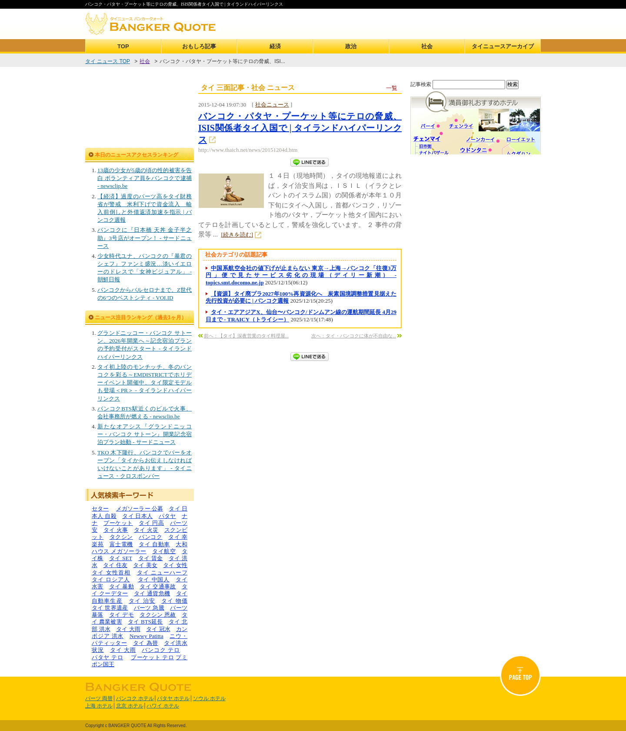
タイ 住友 (115, 565)
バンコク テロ (161, 650)
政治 (350, 46)
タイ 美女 (145, 565)
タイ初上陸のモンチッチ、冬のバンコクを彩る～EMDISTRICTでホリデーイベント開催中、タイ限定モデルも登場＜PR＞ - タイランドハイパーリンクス (144, 383)
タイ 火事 (115, 530)
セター (100, 508)
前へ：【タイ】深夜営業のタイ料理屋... (246, 335)
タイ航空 (164, 551)
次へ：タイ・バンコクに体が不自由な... (353, 335)
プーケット (118, 523)
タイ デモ (121, 614)
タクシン (121, 537)
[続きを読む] (237, 234)
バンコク (150, 537)
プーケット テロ (152, 657)
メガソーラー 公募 (139, 508)
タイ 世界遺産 (110, 607)
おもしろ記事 (199, 46)
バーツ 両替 (99, 698)
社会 (427, 46)
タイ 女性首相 (111, 572)
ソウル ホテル (209, 698)
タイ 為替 (145, 643)
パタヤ (167, 516)
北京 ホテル (129, 706)
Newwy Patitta (146, 636)
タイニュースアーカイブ (503, 46)
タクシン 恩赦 (158, 614)
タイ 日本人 (137, 516)
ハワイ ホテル (163, 706)
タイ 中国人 (154, 579)
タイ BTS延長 (145, 621)
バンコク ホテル (135, 698)
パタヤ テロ (107, 657)
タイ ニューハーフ (162, 572)
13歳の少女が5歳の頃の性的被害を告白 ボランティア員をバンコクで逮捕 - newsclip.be (144, 178)
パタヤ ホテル (173, 698)
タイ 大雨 (128, 629)
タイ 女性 (175, 565)
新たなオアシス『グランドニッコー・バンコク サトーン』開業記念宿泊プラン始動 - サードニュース (144, 434)
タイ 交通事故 (158, 586)
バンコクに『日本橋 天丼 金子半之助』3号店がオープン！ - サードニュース (144, 238)
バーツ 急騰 (149, 607)
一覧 (391, 88)
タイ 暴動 (121, 586)
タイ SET (120, 558)
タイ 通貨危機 (152, 593)
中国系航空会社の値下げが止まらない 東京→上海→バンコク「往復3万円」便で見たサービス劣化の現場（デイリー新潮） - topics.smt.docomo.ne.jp (301, 275)
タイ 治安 (142, 600)
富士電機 (121, 544)
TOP (123, 46)
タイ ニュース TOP (107, 61)
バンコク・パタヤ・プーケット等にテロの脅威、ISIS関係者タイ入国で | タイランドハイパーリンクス (300, 127)
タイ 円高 (151, 523)
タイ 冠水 (158, 629)
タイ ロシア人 (111, 579)
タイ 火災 (146, 530)
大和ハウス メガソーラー (139, 547)
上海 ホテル (99, 706)
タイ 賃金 (150, 558)
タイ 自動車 (154, 544)
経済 (275, 46)
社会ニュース (272, 104)
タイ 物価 (174, 600)
